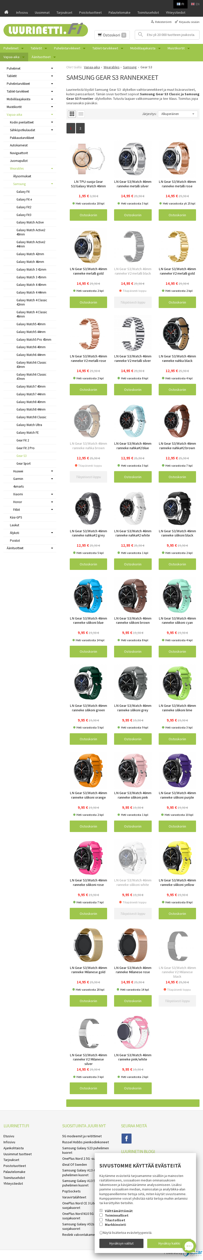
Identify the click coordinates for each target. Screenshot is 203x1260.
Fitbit (16, 510)
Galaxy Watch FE (27, 432)
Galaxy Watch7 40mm (31, 386)
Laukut (14, 525)
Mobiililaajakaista (142, 48)
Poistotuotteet (90, 12)
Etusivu (8, 1136)
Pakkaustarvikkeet (22, 138)
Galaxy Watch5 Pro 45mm (33, 339)
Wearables (17, 168)
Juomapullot (19, 161)
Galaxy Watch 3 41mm (31, 269)
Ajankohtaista (13, 1148)
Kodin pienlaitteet (22, 122)
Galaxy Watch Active (30, 222)
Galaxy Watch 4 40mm (31, 285)
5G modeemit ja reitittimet (82, 1136)
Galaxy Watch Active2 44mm (30, 244)
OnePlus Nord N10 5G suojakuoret (78, 1215)
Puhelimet (10, 48)
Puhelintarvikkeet (67, 48)
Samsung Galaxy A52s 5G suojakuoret (80, 1226)
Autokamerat (19, 145)
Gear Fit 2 (22, 440)
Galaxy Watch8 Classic (31, 417)
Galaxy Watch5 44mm (31, 332)
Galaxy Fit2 (23, 207)
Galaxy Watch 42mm (30, 254)
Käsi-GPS (16, 517)
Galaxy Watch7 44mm (31, 394)
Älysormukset (22, 176)
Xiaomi (18, 494)
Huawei (18, 471)
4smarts (18, 486)
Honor (17, 502)
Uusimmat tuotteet (17, 1154)
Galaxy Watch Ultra (29, 425)
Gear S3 (21, 456)
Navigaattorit (19, 153)
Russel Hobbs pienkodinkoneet (85, 1142)
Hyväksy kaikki (169, 1243)
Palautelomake (120, 12)
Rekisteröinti (163, 22)
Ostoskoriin (88, 215)
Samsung (19, 184)
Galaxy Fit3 (23, 215)
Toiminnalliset (117, 1215)
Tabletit (36, 48)
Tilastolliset (115, 1220)
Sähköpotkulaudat (22, 130)
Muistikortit (176, 48)
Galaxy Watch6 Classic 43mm (31, 364)
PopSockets (71, 1191)
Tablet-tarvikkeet (105, 48)
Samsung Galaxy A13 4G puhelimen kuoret (79, 1172)
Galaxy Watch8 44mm (31, 409)
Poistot (15, 540)
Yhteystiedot (175, 12)
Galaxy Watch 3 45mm (31, 277)
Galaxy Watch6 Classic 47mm (31, 376)
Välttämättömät (119, 1211)
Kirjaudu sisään (189, 22)
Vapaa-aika (11, 57)
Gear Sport (23, 463)
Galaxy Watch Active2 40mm (30, 232)
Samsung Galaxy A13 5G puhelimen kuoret (79, 1182)
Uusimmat (42, 12)
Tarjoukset (64, 12)
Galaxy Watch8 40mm (31, 402)
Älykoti (14, 533)
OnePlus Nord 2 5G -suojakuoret (86, 1158)
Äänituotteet (41, 57)
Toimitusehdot (148, 12)
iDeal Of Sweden (74, 1164)
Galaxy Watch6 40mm (31, 347)
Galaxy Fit (23, 192)
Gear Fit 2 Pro (25, 448)
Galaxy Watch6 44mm (31, 355)
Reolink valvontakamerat (80, 1234)
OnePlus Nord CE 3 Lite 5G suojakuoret (81, 1205)
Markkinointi (115, 1224)
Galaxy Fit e (24, 199)
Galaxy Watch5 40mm (31, 324)
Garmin (18, 479)
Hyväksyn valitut (121, 1243)
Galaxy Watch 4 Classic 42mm (31, 302)
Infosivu (22, 12)
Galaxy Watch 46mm (30, 262)
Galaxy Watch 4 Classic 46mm (31, 314)
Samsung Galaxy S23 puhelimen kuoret (85, 1150)
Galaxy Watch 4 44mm (31, 292)
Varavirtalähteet (74, 1197)
